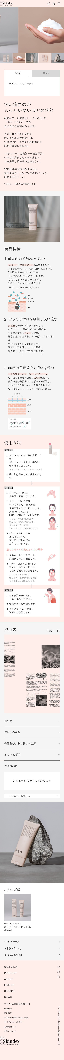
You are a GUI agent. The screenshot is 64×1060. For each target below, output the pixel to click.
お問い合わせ (13, 948)
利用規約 (8, 1013)
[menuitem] (6, 58)
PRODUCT (10, 973)
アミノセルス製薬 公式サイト (17, 1004)
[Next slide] (54, 631)
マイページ (11, 941)
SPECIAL (9, 991)
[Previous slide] (47, 631)
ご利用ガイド (10, 1027)
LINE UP (9, 985)
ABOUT (8, 979)
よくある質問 (12, 754)
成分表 (8, 721)
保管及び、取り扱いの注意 (20, 743)
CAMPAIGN (11, 967)
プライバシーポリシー (14, 1022)
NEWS (8, 997)
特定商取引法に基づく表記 (16, 1018)
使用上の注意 (12, 732)
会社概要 (8, 1009)
